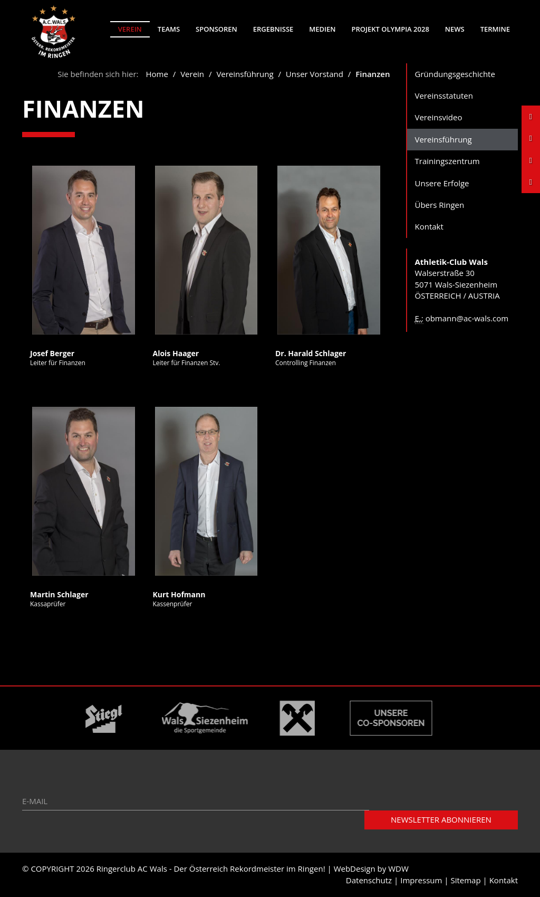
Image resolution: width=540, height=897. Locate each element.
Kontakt (429, 227)
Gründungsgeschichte (455, 74)
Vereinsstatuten (444, 95)
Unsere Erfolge (442, 183)
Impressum (421, 880)
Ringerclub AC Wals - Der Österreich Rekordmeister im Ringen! (211, 869)
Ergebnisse (273, 29)
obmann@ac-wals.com (467, 318)
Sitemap (465, 880)
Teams (169, 29)
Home (157, 74)
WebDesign (354, 869)
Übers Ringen (440, 205)
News (455, 29)
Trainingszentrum (447, 161)
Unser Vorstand (314, 74)
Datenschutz (369, 880)
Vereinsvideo (438, 117)
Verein (130, 29)
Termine (495, 29)
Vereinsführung (244, 74)
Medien (322, 29)
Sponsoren (216, 29)
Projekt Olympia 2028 (390, 29)
